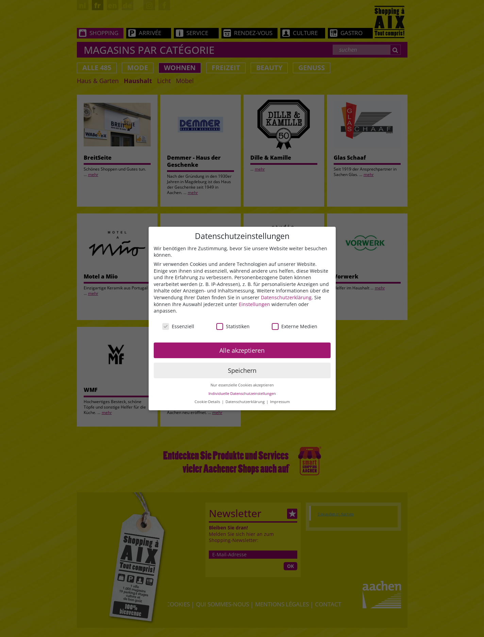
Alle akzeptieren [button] (242, 350)
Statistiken (233, 326)
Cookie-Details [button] (208, 401)
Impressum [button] (280, 401)
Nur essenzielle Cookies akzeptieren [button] (242, 385)
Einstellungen (254, 304)
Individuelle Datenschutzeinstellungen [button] (242, 393)
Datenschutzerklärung (286, 297)
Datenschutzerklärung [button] (246, 401)
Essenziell (178, 326)
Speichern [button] (242, 370)
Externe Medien (294, 326)
